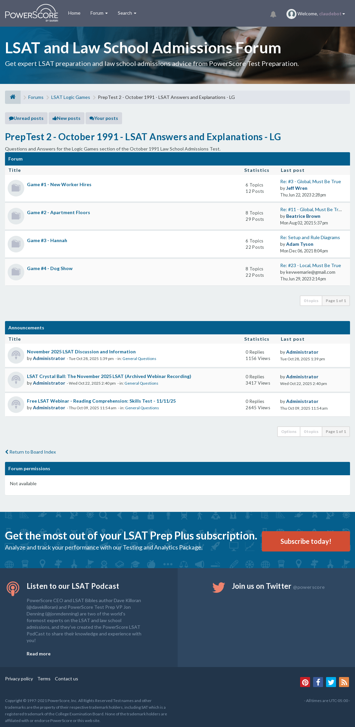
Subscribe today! (305, 541)
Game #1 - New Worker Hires (59, 184)
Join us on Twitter (278, 585)
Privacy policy (19, 678)
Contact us (66, 678)
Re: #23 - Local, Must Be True (310, 265)
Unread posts (26, 118)
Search (127, 13)
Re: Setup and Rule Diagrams (310, 237)
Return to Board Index (30, 452)
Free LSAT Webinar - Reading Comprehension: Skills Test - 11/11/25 (101, 401)
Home (74, 13)
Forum (99, 13)
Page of (336, 300)
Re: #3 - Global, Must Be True (310, 181)
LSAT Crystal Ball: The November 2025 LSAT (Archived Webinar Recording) (109, 376)
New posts (67, 118)
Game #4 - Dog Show (50, 268)
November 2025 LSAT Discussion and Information (81, 351)
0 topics (311, 300)
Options (288, 431)
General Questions (139, 358)
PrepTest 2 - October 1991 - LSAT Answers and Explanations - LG (143, 136)
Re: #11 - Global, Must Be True (312, 209)
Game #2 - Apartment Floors (58, 212)
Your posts (103, 118)
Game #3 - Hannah (47, 240)
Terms (44, 678)
